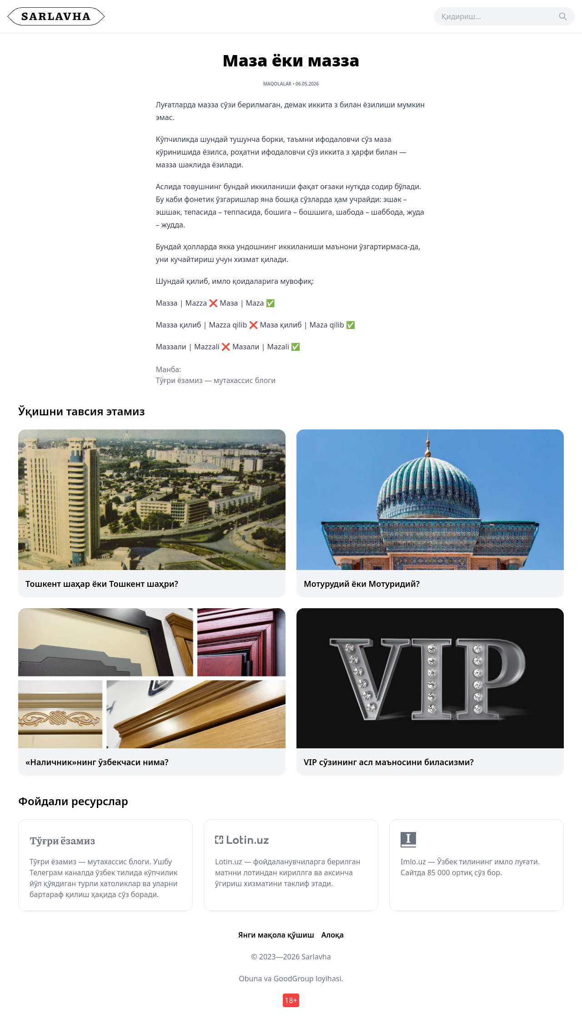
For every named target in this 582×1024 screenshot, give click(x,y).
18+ (291, 1000)
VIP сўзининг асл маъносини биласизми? (389, 762)
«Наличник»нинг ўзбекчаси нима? (97, 762)
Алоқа (332, 935)
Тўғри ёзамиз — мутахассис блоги (216, 380)
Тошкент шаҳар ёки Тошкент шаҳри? (101, 583)
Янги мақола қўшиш (276, 935)
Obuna (250, 979)
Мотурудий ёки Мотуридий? (362, 583)
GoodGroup (294, 979)
